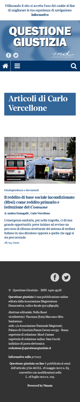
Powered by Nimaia (40, 385)
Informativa (40, 15)
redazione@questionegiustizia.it (30, 348)
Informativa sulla (25, 357)
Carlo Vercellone (40, 213)
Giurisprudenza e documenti (21, 190)
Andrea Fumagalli (18, 213)
